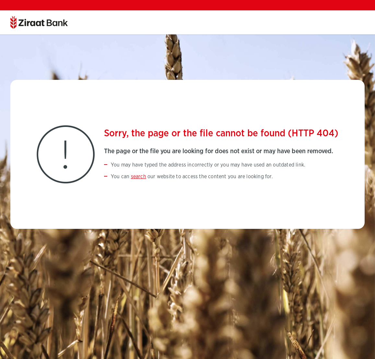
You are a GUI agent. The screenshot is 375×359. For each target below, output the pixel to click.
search (138, 176)
